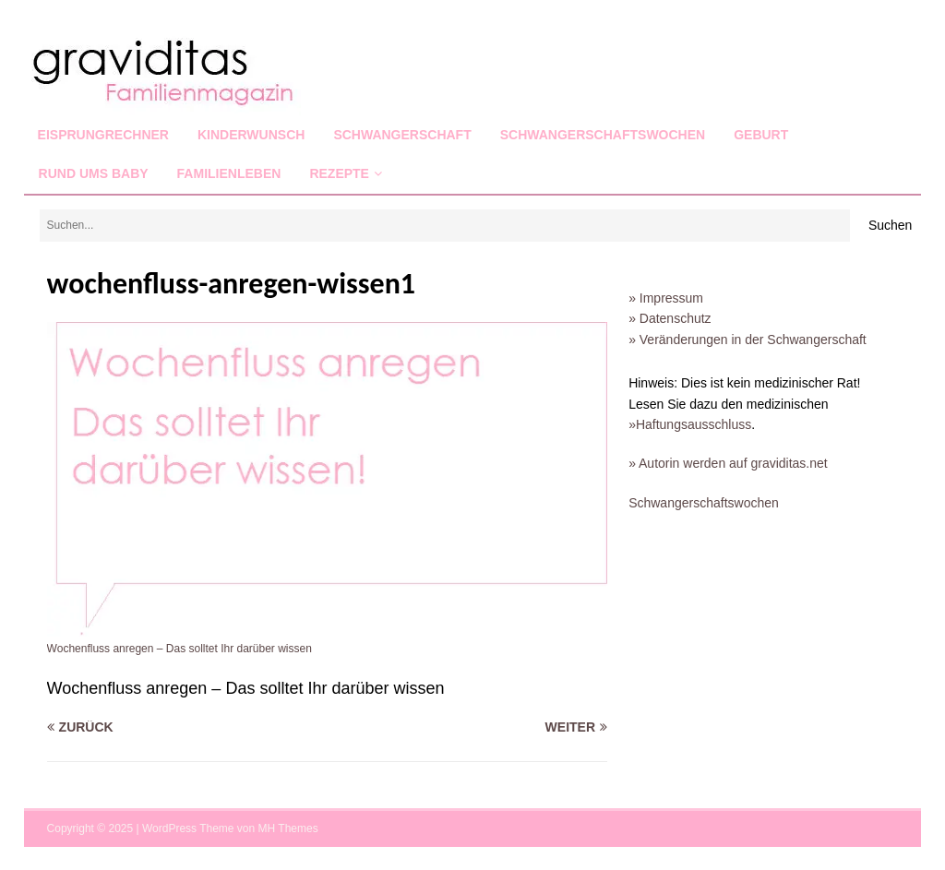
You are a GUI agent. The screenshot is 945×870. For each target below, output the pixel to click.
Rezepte (339, 173)
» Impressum (665, 298)
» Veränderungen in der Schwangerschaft (747, 339)
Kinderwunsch (251, 134)
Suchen (890, 225)
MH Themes (288, 828)
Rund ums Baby (94, 173)
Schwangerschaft (402, 134)
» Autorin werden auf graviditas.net (728, 463)
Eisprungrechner (103, 134)
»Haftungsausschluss (689, 424)
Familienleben (229, 173)
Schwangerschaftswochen (602, 134)
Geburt (761, 134)
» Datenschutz (670, 318)
